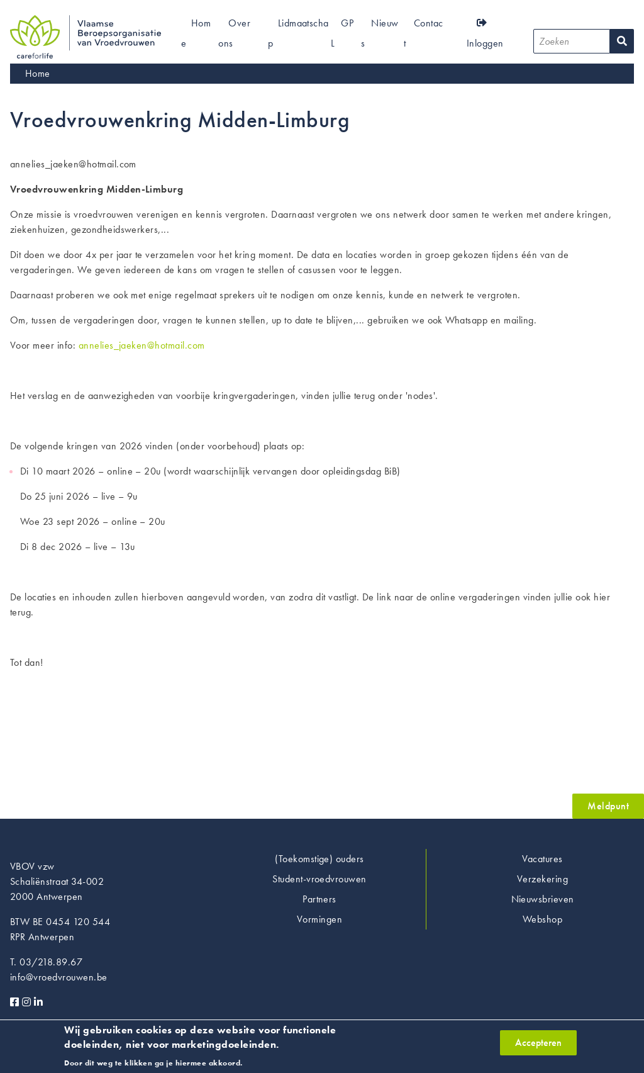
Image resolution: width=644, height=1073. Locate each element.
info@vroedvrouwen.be (59, 977)
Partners (319, 899)
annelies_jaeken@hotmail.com (142, 345)
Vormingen (319, 919)
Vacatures (542, 858)
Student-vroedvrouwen (319, 878)
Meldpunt (608, 805)
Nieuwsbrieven (542, 899)
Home (37, 73)
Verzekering (542, 878)
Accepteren (538, 1045)
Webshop (542, 919)
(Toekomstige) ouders (319, 858)
